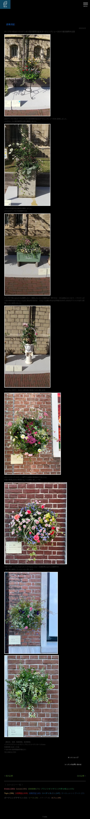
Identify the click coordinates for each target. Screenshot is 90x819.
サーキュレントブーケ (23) (72, 793)
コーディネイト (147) (51, 793)
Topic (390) (9, 793)
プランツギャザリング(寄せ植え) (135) (57, 789)
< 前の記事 (8, 776)
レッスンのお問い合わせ (73, 764)
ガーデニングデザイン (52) (15, 798)
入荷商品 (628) (21, 793)
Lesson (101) (21, 789)
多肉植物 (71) (34, 789)
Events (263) (9, 789)
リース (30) (33, 798)
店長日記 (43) (35, 793)
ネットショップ (73, 757)
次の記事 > (81, 776)
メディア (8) (44, 798)
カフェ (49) (56, 798)
